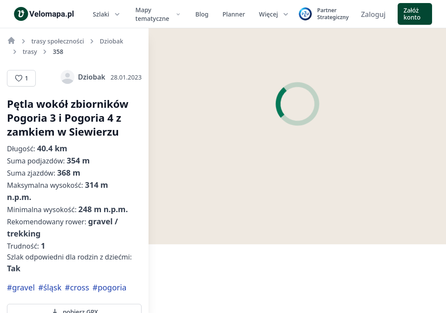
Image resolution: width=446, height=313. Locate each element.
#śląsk (49, 287)
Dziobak (83, 77)
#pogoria (110, 287)
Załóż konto (411, 13)
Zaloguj (373, 14)
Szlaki (107, 14)
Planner (234, 14)
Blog (202, 14)
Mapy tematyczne (158, 14)
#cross (77, 287)
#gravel (21, 287)
